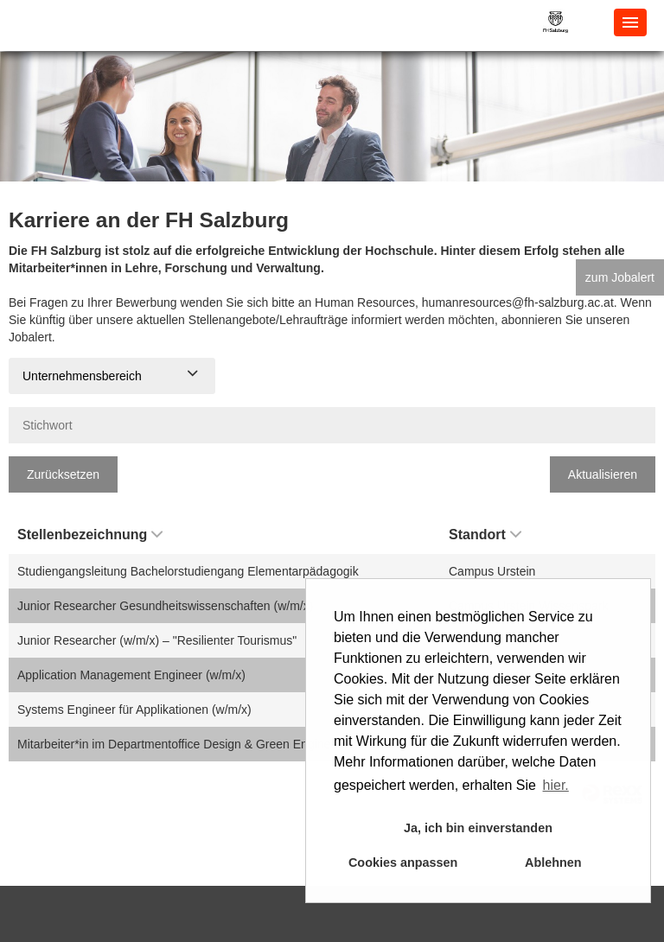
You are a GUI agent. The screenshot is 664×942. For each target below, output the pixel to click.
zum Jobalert (619, 277)
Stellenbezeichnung (90, 534)
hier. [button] (556, 785)
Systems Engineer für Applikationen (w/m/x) (134, 709)
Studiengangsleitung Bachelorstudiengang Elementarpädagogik (188, 571)
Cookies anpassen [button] (402, 862)
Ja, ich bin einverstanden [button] (478, 828)
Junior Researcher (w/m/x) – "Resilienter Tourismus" (157, 640)
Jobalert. (32, 337)
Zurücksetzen (63, 474)
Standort (485, 534)
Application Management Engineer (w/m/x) (131, 675)
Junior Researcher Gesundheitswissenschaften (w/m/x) (165, 606)
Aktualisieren (602, 474)
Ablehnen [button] (553, 862)
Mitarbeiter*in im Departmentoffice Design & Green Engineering (187, 744)
